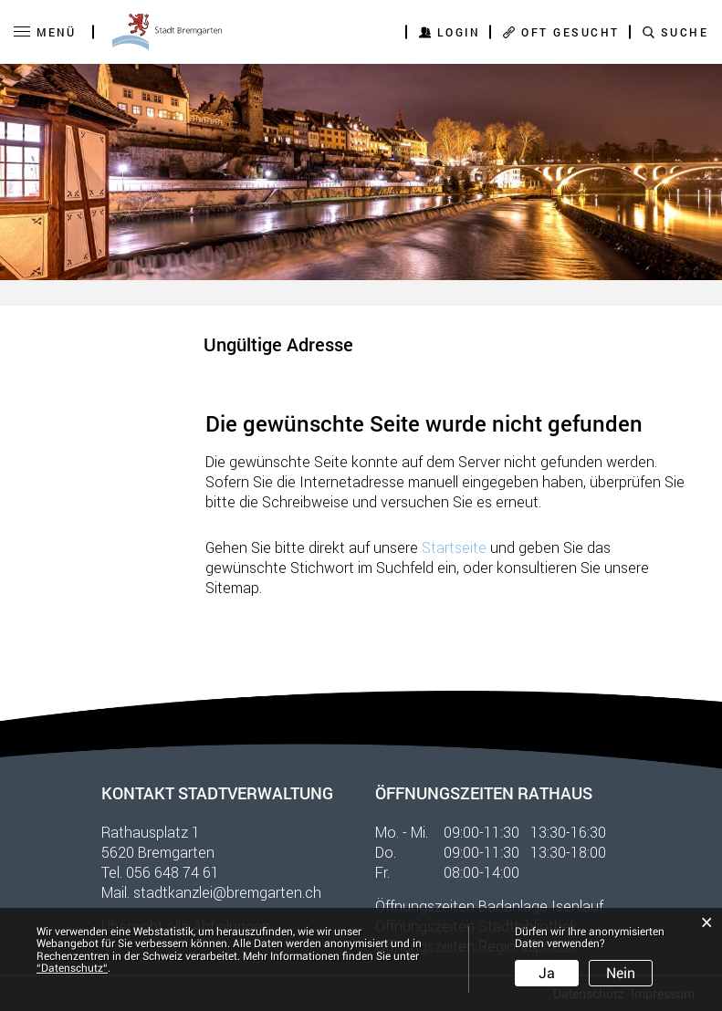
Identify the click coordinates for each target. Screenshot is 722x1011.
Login (459, 32)
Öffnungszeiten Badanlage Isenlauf (489, 905)
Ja (547, 973)
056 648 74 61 (172, 871)
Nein (620, 973)
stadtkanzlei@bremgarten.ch (227, 892)
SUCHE (685, 32)
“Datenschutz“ (72, 968)
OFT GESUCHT (570, 32)
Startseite (454, 547)
